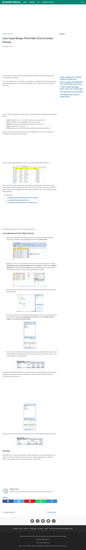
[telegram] (51, 501)
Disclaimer (40, 528)
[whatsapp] (40, 501)
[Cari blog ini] (82, 2)
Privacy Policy (33, 528)
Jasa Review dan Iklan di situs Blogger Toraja (61, 528)
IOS (38, 2)
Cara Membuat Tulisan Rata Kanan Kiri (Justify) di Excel (22, 202)
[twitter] (18, 501)
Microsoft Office (47, 2)
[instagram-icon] (37, 521)
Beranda (15, 528)
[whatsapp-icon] (54, 521)
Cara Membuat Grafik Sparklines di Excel (18, 200)
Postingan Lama (51, 512)
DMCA (46, 528)
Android (32, 2)
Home (25, 2)
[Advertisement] (43, 18)
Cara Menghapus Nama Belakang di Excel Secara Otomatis (23, 197)
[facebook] (8, 501)
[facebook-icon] (32, 521)
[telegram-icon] (48, 521)
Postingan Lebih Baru (9, 512)
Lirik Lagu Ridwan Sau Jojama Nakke (71, 92)
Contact (26, 528)
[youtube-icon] (43, 521)
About (20, 528)
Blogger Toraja (11, 2)
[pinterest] (29, 501)
